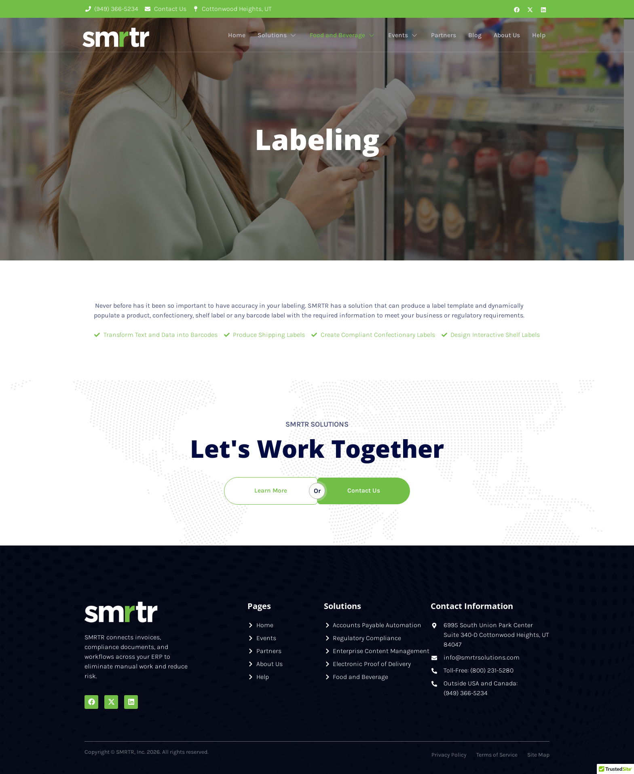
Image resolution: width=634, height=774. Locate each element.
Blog (473, 35)
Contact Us (363, 491)
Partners (441, 35)
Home (234, 35)
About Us (506, 35)
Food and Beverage (340, 35)
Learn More (270, 491)
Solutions (275, 35)
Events (402, 35)
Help (538, 35)
